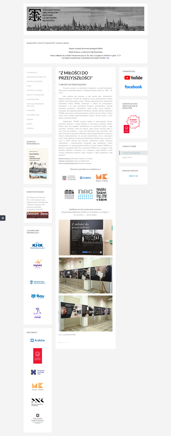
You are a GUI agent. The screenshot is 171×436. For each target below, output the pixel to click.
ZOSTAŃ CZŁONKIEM (34, 81)
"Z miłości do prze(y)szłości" (131, 153)
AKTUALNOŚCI (32, 72)
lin (107, 58)
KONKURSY (31, 110)
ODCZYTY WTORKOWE (35, 95)
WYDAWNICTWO (33, 115)
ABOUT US (133, 176)
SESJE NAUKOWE (33, 99)
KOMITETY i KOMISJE (34, 90)
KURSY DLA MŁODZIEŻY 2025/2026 (35, 105)
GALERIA (30, 119)
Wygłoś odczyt (127, 157)
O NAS (29, 86)
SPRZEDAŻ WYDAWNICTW (36, 77)
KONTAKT (30, 128)
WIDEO (29, 124)
